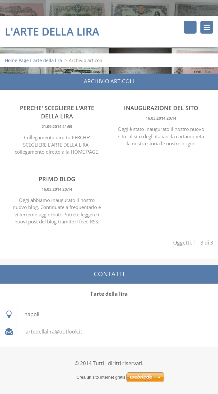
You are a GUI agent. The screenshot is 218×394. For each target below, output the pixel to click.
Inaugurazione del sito (161, 108)
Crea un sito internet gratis (101, 377)
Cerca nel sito (190, 27)
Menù (206, 27)
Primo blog (57, 179)
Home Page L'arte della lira (33, 60)
